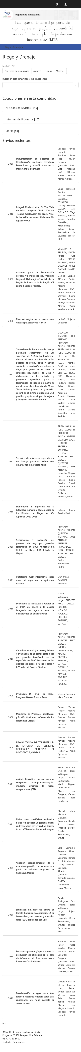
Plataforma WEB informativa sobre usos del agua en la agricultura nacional (35, 580)
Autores (37, 70)
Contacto (6, 1041)
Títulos (48, 70)
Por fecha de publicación (17, 70)
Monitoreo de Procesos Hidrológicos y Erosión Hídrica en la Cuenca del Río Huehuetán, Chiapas (35, 717)
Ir (75, 84)
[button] (57, 4)
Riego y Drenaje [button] (14, 47)
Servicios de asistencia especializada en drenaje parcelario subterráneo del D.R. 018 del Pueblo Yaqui (35, 461)
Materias (60, 70)
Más (4, 1023)
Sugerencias (19, 1041)
